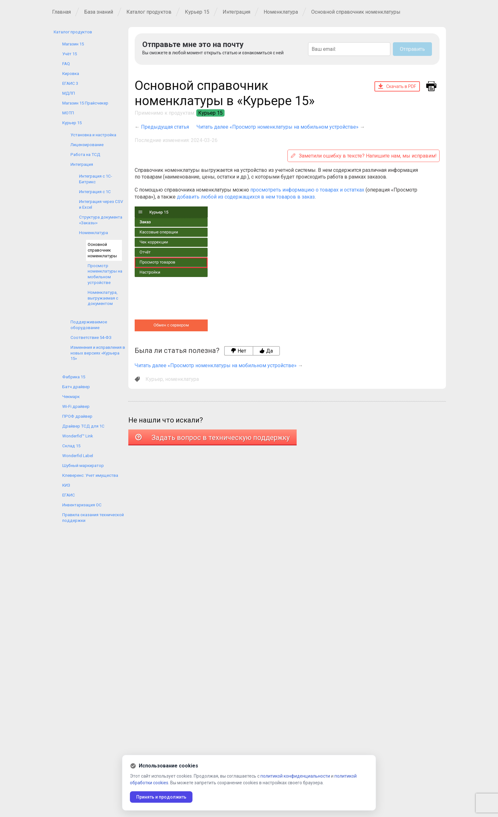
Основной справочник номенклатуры (355, 12)
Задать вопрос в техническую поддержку (212, 438)
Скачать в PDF (397, 86)
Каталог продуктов (149, 12)
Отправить (412, 49)
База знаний (98, 12)
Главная (61, 12)
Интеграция (236, 12)
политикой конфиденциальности (295, 776)
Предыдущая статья (165, 127)
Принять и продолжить (161, 797)
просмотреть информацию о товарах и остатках (307, 190)
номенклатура (182, 379)
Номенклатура (281, 12)
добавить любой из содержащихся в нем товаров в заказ (246, 197)
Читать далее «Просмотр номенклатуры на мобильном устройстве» (278, 127)
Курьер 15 (197, 12)
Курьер (154, 379)
